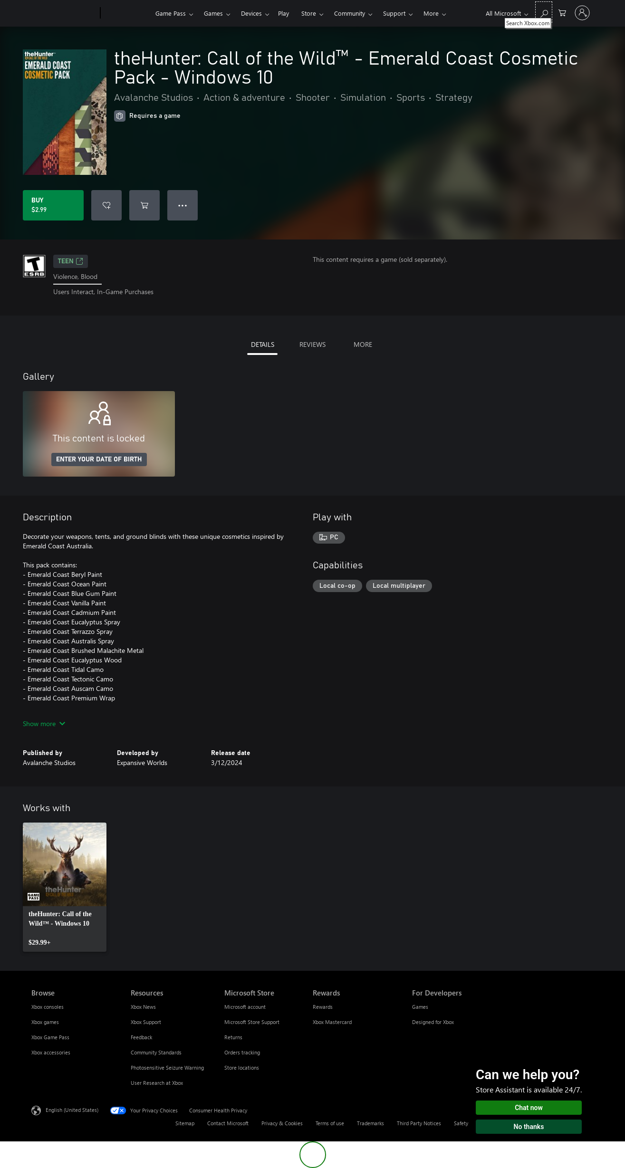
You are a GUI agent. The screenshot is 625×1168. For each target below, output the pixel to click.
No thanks (529, 1126)
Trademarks (370, 1123)
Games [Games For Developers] (420, 1007)
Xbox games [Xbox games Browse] (45, 1022)
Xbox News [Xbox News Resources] (143, 1007)
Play (283, 13)
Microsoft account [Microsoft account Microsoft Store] (245, 1007)
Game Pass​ (170, 13)
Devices (251, 13)
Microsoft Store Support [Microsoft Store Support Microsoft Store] (251, 1022)
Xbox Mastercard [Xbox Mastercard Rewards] (332, 1022)
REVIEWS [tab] (312, 344)
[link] (64, 887)
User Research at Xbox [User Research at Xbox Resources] (157, 1083)
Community (349, 13)
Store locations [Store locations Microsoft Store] (241, 1067)
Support (394, 13)
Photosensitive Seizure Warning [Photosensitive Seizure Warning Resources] (167, 1067)
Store (308, 13)
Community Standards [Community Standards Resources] (156, 1052)
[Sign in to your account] (582, 12)
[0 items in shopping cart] (562, 12)
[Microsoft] (63, 13)
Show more (44, 723)
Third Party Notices (419, 1123)
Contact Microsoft (228, 1123)
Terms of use (330, 1123)
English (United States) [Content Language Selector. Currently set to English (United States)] (72, 1109)
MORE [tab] (363, 344)
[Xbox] (126, 13)
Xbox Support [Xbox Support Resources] (146, 1022)
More (431, 13)
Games (213, 13)
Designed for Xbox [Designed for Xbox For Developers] (433, 1022)
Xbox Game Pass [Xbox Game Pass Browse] (50, 1037)
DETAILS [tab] (262, 344)
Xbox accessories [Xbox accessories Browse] (50, 1052)
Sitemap (184, 1123)
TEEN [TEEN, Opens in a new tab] (70, 261)
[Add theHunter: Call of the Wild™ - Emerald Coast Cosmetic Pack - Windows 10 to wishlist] (106, 205)
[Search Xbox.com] (543, 12)
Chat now (529, 1107)
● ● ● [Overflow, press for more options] (182, 205)
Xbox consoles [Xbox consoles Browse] (47, 1007)
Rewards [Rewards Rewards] (323, 1007)
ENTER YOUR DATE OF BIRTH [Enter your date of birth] (99, 459)
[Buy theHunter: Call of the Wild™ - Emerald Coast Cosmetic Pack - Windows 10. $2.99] (53, 205)
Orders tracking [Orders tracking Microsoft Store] (242, 1052)
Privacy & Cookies (282, 1123)
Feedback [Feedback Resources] (141, 1037)
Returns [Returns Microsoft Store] (233, 1037)
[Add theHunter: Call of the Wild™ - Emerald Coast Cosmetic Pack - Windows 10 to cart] (144, 205)
